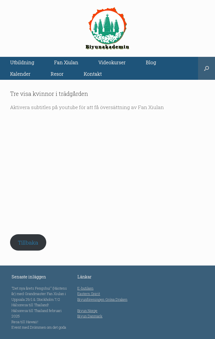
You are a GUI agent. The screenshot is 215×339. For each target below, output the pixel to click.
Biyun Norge (87, 310)
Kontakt (93, 74)
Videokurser (112, 62)
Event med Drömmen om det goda (38, 327)
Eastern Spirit (88, 293)
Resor (57, 74)
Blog (151, 62)
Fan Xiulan (66, 62)
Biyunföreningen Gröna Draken (102, 299)
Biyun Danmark (89, 316)
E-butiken (85, 288)
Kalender (20, 74)
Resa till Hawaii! (24, 321)
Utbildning (22, 62)
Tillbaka (28, 242)
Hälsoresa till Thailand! (30, 304)
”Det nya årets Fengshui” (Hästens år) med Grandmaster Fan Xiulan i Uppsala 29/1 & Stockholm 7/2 (39, 294)
